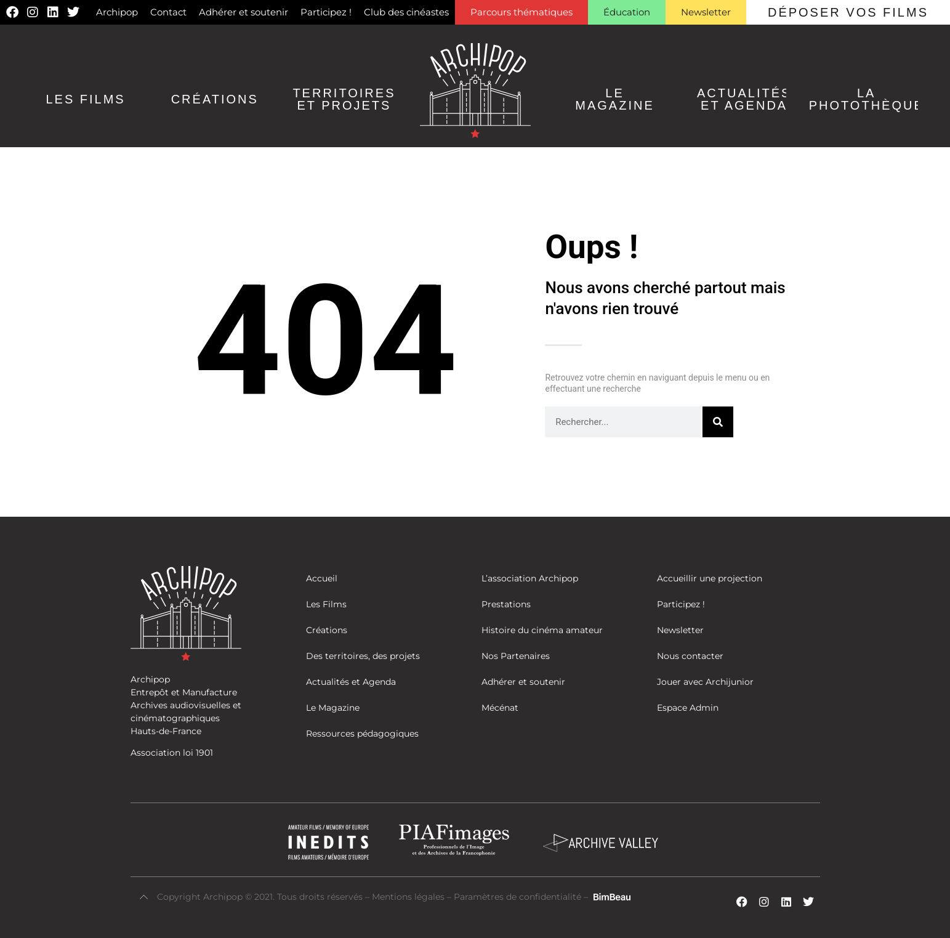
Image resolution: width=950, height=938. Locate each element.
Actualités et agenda (744, 99)
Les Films (85, 99)
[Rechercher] (717, 421)
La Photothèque (866, 99)
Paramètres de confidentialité (517, 896)
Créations (215, 99)
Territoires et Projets (343, 99)
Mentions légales (409, 896)
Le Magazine (614, 99)
